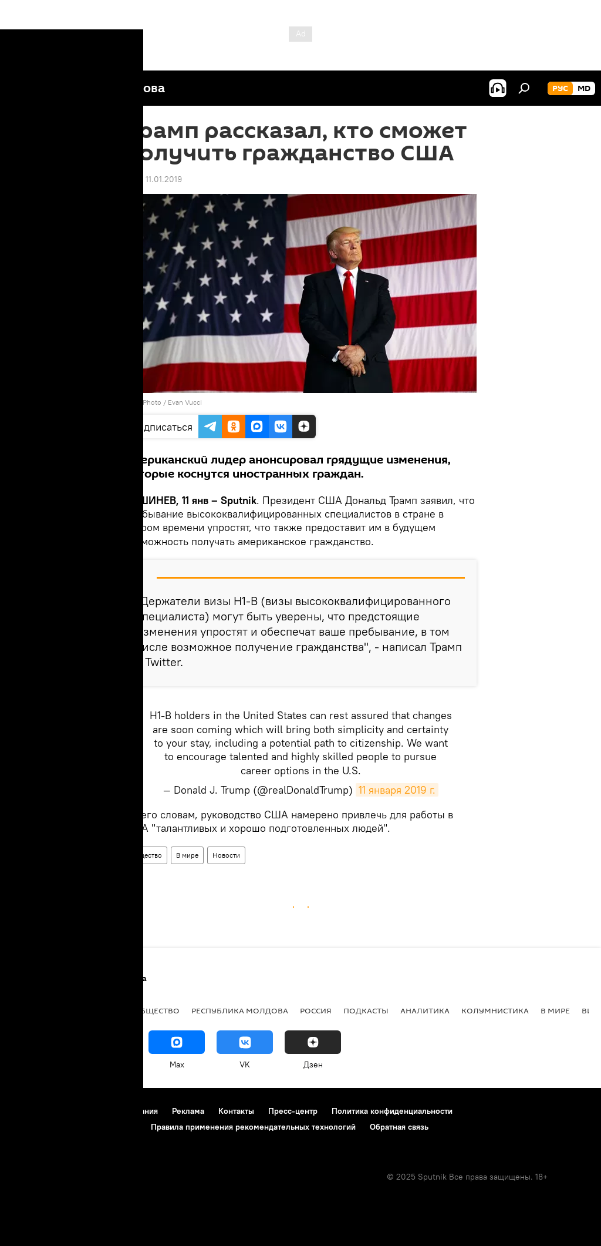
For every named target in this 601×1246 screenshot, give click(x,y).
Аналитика (425, 1010)
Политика (35, 1010)
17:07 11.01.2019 (153, 179)
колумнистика (495, 1010)
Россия (316, 1010)
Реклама (188, 1111)
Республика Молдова (239, 1010)
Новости (226, 855)
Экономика (95, 1010)
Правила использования (112, 1111)
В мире (187, 855)
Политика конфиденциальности (392, 1111)
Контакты (236, 1111)
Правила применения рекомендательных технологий (253, 1126)
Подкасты (366, 1010)
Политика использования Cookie (74, 1126)
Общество (146, 855)
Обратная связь (399, 1126)
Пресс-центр (293, 1111)
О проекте (32, 1111)
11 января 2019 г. (397, 790)
